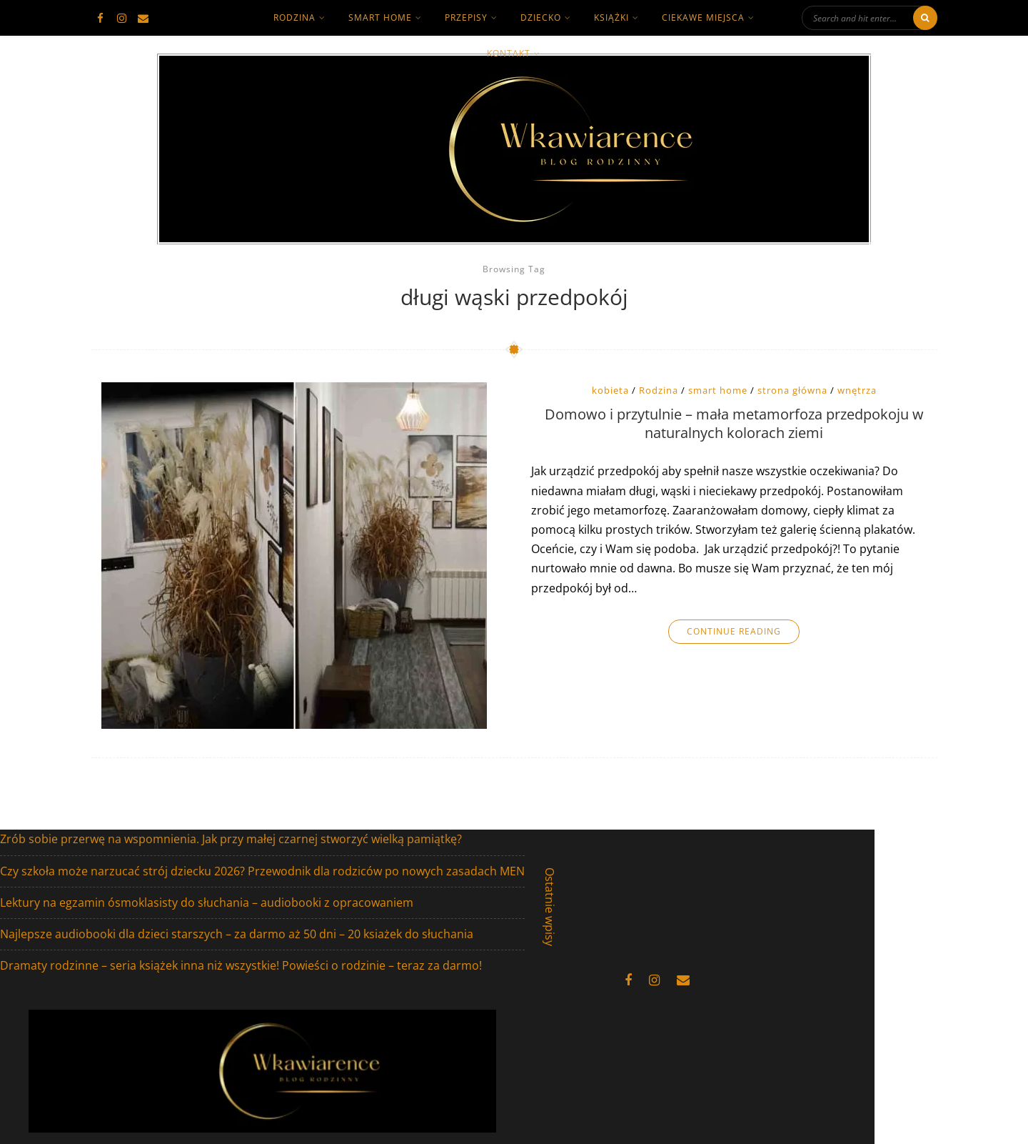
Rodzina (658, 390)
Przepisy (466, 17)
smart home (380, 17)
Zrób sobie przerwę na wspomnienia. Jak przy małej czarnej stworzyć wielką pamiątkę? (231, 839)
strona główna (792, 390)
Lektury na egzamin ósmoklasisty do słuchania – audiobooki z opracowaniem (206, 902)
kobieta (610, 390)
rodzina (294, 17)
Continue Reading (734, 631)
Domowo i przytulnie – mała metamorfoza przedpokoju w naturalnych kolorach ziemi (734, 423)
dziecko (540, 17)
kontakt (508, 53)
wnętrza (857, 390)
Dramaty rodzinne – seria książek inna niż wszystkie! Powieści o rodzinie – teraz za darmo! (241, 965)
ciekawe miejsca (703, 17)
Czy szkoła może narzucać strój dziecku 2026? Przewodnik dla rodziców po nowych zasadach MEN (262, 871)
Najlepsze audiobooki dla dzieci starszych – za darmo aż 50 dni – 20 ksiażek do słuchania (236, 934)
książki (611, 17)
